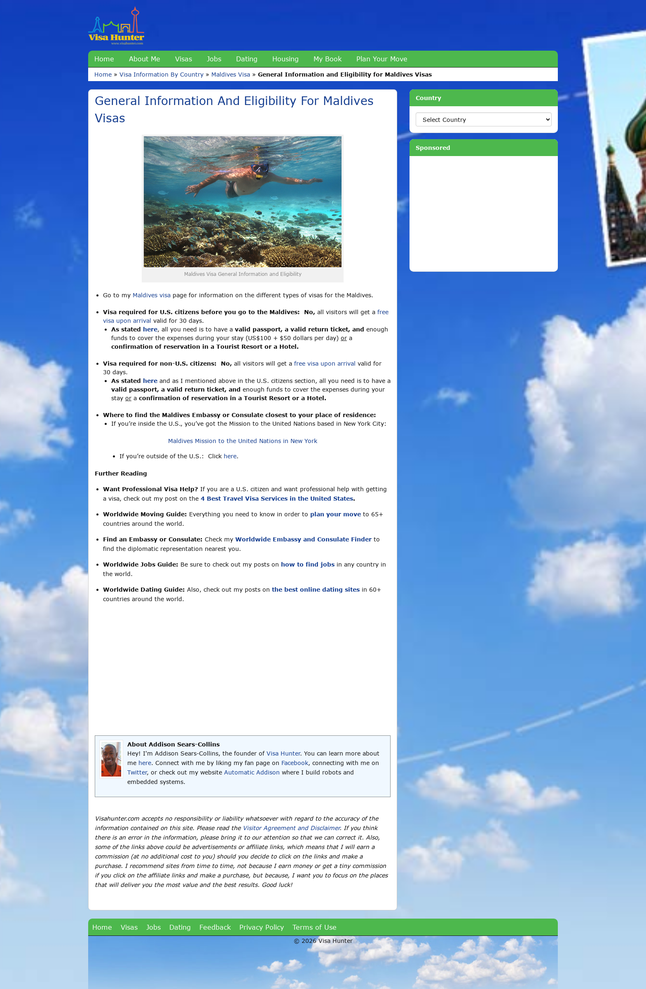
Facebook (294, 762)
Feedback (215, 927)
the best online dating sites (316, 589)
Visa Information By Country (161, 74)
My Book (328, 59)
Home (104, 59)
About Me (144, 59)
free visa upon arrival (325, 363)
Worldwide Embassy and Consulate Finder (303, 539)
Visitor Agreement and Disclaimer (291, 827)
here (150, 329)
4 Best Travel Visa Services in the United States (277, 498)
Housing (285, 59)
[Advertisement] (243, 669)
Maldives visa (152, 295)
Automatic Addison (252, 772)
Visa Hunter (283, 753)
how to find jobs (308, 564)
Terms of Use (315, 927)
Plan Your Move (381, 59)
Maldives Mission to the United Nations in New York (242, 440)
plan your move (335, 514)
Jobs (214, 59)
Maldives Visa (230, 74)
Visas (183, 59)
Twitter (137, 772)
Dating (246, 59)
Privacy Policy (261, 927)
